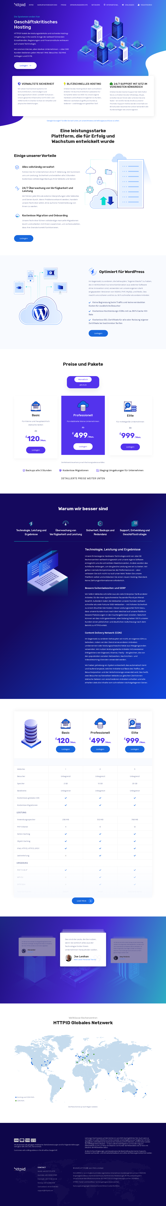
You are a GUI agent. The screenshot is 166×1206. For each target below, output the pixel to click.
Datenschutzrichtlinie (98, 1186)
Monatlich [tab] (83, 379)
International (111, 5)
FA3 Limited (98, 1168)
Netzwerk (95, 5)
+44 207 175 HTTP (49, 1171)
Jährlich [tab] (83, 385)
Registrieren (145, 5)
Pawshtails (122, 958)
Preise (63, 5)
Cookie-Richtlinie (113, 1186)
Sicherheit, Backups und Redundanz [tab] (100, 528)
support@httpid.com (45, 1190)
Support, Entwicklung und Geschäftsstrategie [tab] (135, 528)
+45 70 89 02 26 (51, 1179)
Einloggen (128, 5)
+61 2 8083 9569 (51, 1175)
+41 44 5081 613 (52, 1187)
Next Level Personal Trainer (85, 959)
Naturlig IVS (30, 952)
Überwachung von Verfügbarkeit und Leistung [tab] (65, 528)
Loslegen (25, 65)
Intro (31, 5)
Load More (85, 900)
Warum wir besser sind (47, 5)
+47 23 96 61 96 (49, 1183)
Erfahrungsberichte (79, 5)
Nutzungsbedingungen (81, 1186)
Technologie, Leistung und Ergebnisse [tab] (31, 528)
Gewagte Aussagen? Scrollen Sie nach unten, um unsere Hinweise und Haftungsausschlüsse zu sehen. (83, 121)
